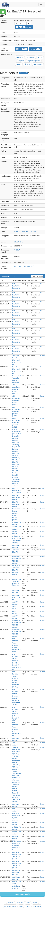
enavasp (30, 57)
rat (41, 284)
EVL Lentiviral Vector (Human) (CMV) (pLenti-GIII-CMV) (16, 645)
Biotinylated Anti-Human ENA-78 (16, 568)
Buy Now (23, 27)
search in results (37, 276)
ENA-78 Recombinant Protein (16, 497)
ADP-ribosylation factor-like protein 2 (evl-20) (16, 389)
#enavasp (20, 903)
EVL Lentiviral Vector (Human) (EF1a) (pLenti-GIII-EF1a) (16, 729)
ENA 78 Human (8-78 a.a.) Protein (16, 491)
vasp (27, 64)
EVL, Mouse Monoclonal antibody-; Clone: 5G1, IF (16, 845)
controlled (37, 64)
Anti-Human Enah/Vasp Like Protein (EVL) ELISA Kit (16, 360)
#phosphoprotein (10, 906)
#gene (35, 903)
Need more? (23, 73)
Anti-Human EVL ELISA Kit (16, 597)
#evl (28, 903)
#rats (20, 906)
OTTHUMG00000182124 (23, 266)
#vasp (28, 906)
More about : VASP (29, 232)
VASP (17, 232)
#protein (11, 903)
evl (40, 57)
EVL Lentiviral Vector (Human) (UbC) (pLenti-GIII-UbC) (16, 713)
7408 (17, 250)
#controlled (37, 906)
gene (21, 61)
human (42, 356)
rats (18, 64)
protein (19, 57)
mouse (42, 557)
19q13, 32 (18, 242)
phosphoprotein (34, 61)
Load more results (22, 894)
